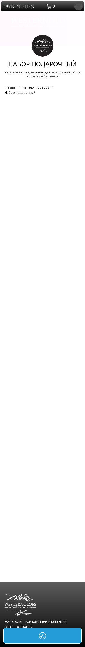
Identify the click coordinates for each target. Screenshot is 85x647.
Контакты (24, 627)
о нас (9, 627)
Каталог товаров (36, 87)
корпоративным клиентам (46, 621)
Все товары (13, 621)
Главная (10, 87)
